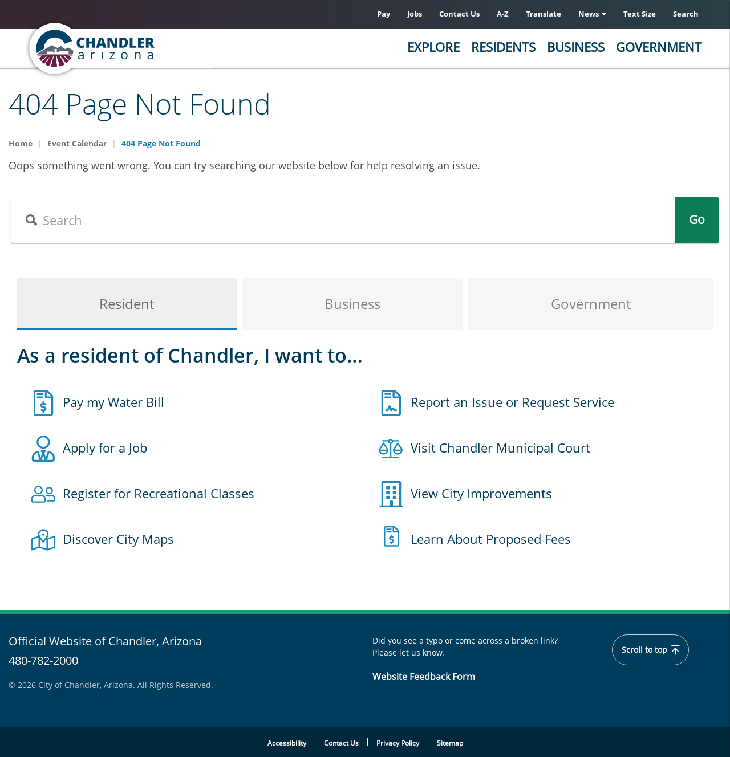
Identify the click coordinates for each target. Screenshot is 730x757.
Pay (383, 14)
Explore (433, 46)
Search (686, 14)
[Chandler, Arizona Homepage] (137, 48)
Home (21, 143)
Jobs (414, 14)
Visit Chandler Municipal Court (500, 447)
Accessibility (286, 743)
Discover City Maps (118, 538)
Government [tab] (591, 304)
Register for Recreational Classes (158, 493)
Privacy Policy (397, 743)
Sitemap (450, 743)
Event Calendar (77, 143)
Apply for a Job (105, 447)
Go (697, 220)
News (592, 14)
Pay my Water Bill (113, 401)
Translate (543, 14)
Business (576, 46)
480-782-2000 (43, 660)
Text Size (639, 14)
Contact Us (459, 14)
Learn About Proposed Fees (491, 538)
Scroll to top (650, 650)
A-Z (503, 14)
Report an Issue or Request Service (512, 401)
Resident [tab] (126, 304)
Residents (503, 46)
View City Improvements (481, 493)
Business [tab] (352, 304)
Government (658, 46)
